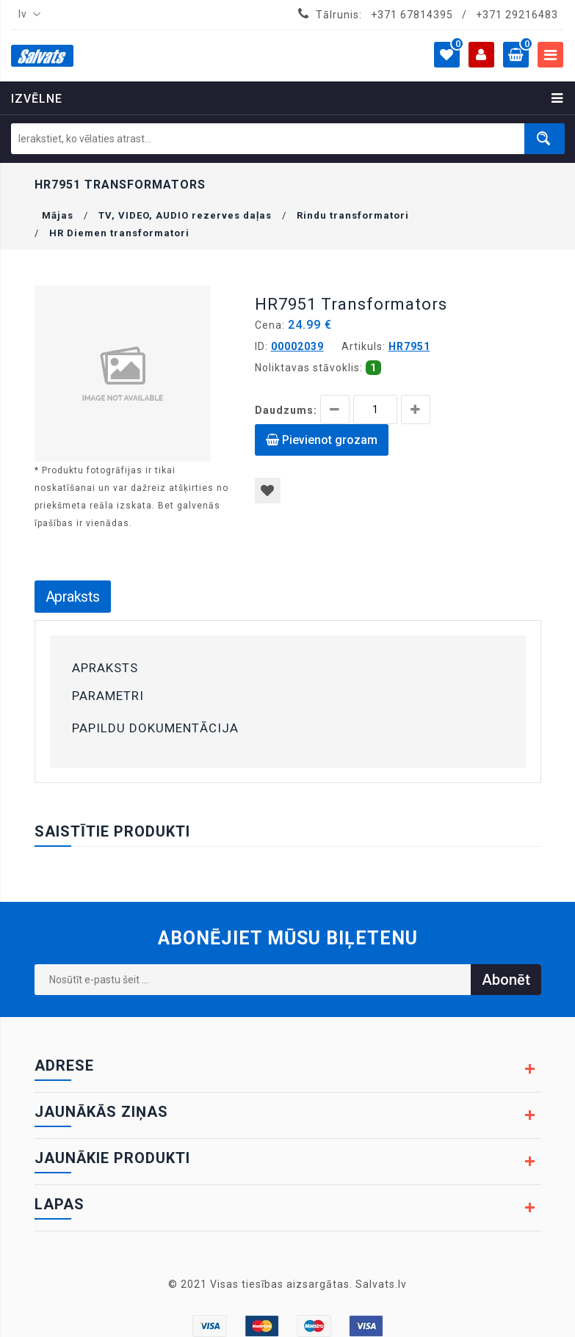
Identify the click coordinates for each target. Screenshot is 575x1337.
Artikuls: (363, 346)
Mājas (57, 215)
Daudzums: (286, 410)
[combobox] (26, 14)
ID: (261, 346)
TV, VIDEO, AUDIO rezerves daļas (185, 215)
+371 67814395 (412, 15)
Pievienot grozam (321, 440)
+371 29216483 (517, 15)
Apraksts (73, 596)
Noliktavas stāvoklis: (309, 368)
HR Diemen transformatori (119, 232)
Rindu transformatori (353, 215)
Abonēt (506, 979)
